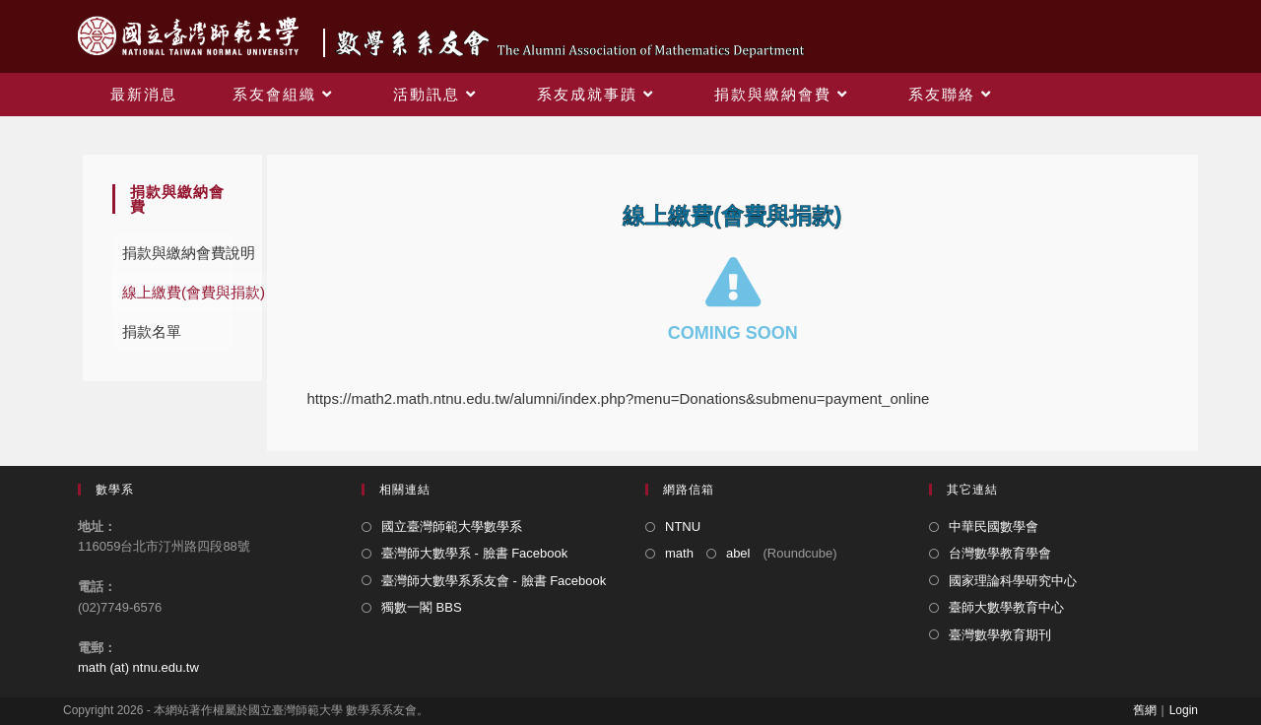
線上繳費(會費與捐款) (193, 292)
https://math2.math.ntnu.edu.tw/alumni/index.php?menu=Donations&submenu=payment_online (617, 398)
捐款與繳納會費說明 (188, 252)
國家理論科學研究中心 (1013, 580)
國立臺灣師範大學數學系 (451, 526)
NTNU (682, 526)
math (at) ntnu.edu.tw (138, 667)
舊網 (1145, 710)
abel (738, 553)
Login (1183, 710)
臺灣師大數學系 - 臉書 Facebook (474, 553)
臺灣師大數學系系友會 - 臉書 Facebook (493, 580)
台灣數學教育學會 (1000, 553)
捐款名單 (151, 331)
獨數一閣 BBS (421, 607)
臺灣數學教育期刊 (1000, 634)
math (679, 553)
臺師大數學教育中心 (1006, 607)
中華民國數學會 (993, 526)
